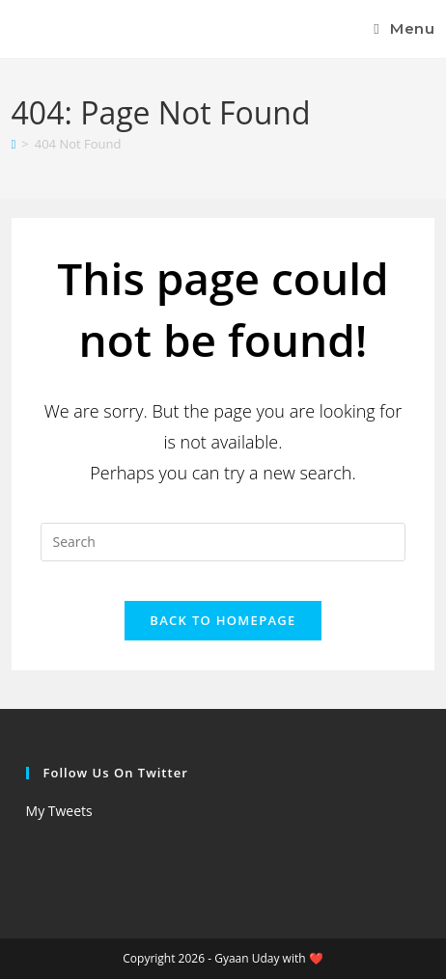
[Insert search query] (223, 542)
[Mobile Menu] (404, 28)
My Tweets (59, 811)
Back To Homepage (222, 620)
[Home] (14, 143)
